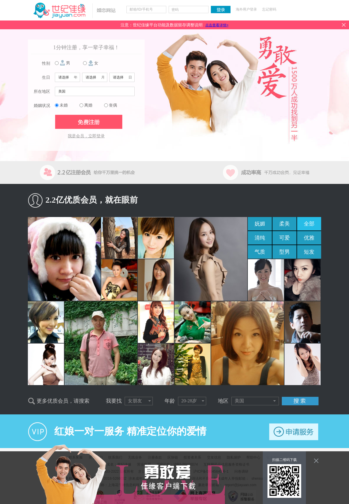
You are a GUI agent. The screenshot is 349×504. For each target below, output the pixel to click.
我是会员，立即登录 (86, 136)
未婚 (64, 105)
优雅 (309, 238)
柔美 (284, 224)
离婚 (88, 105)
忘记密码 (269, 9)
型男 (284, 252)
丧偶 (113, 105)
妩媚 (260, 224)
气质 (260, 252)
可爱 (284, 238)
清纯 (260, 238)
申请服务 (293, 431)
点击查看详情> (216, 25)
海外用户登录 (246, 9)
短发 (309, 252)
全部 (309, 224)
